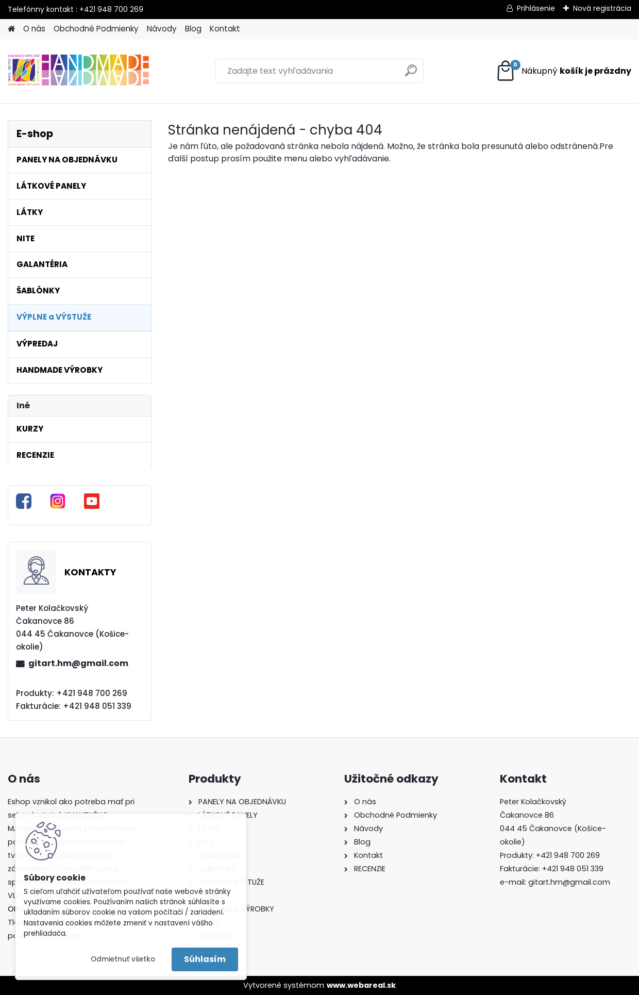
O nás (34, 28)
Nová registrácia (602, 8)
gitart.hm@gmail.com (78, 663)
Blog (193, 28)
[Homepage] (11, 29)
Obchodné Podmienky (96, 28)
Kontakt (225, 28)
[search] (411, 74)
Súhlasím (205, 959)
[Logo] (78, 71)
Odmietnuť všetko (123, 959)
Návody (162, 28)
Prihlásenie (536, 8)
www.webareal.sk (361, 985)
